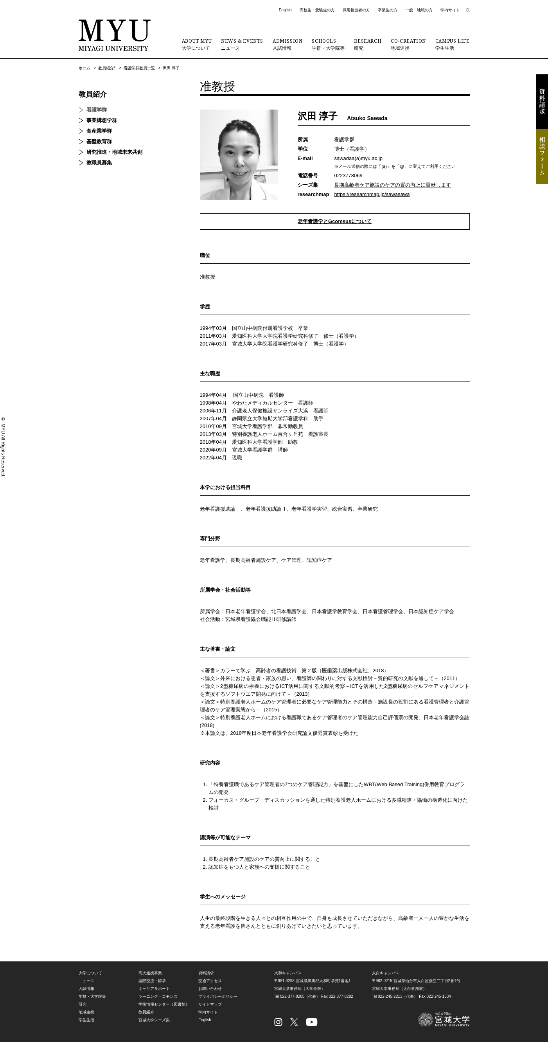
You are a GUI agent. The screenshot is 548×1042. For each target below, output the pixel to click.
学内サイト (450, 10)
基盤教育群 (99, 141)
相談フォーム (542, 156)
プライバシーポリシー (217, 996)
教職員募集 (99, 163)
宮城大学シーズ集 (154, 1020)
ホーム (84, 68)
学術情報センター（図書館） (163, 1004)
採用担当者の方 (356, 10)
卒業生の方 (387, 10)
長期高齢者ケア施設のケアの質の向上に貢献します (392, 185)
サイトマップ (210, 1004)
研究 (367, 44)
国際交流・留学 (152, 981)
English (285, 10)
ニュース (242, 44)
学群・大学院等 (328, 44)
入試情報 (287, 44)
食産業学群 (99, 131)
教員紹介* (106, 68)
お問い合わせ (210, 988)
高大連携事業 (150, 973)
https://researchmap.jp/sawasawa (372, 194)
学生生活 (452, 44)
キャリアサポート (154, 988)
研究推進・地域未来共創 (114, 152)
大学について (197, 44)
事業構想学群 (101, 120)
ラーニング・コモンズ (158, 996)
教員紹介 (93, 94)
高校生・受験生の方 (317, 10)
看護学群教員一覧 (139, 68)
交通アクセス (210, 981)
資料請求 (542, 101)
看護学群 (96, 110)
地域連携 (408, 44)
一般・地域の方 (419, 10)
